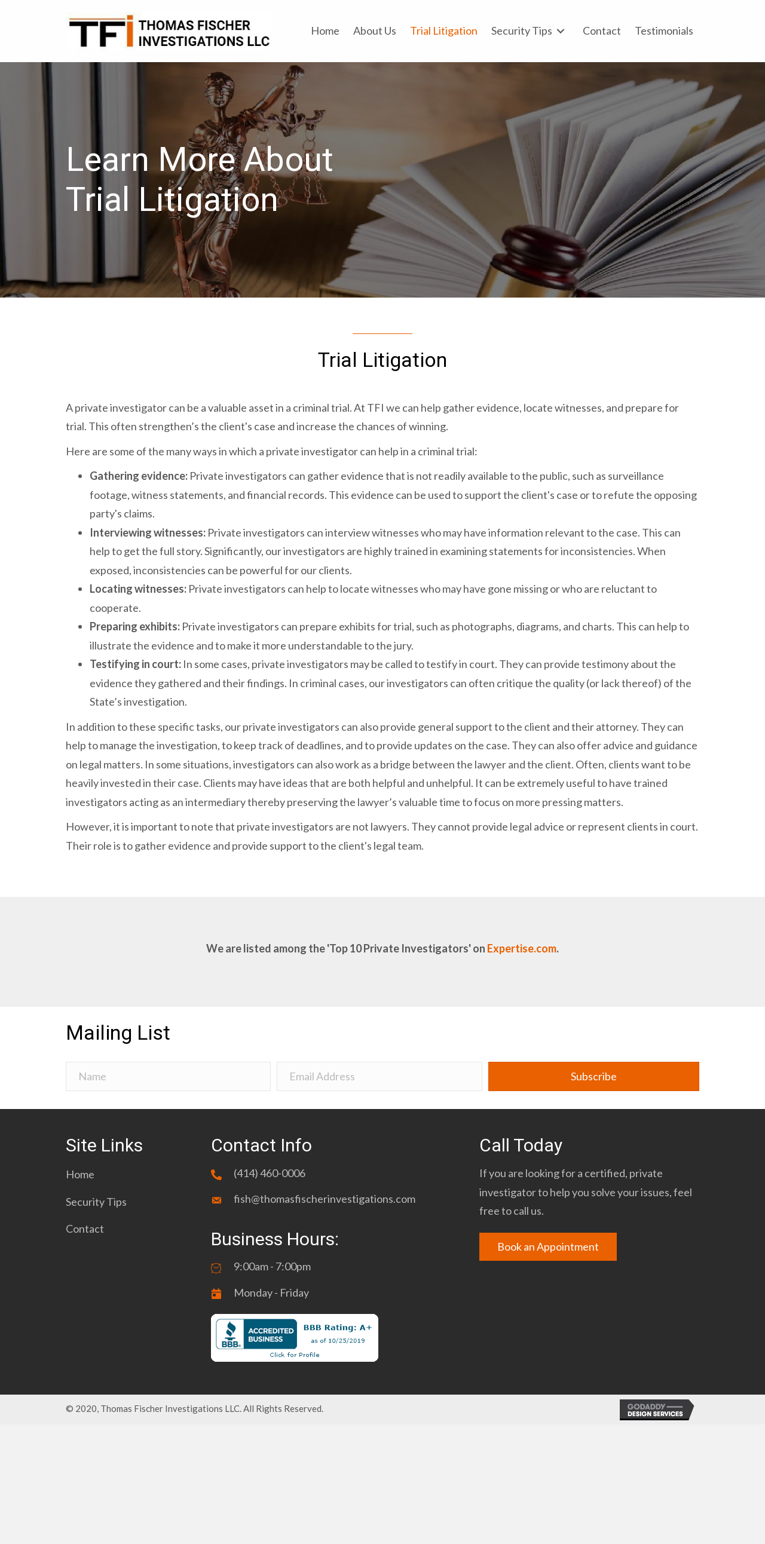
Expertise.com (521, 948)
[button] (593, 1076)
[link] (325, 31)
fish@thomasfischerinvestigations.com (324, 1198)
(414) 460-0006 (269, 1173)
